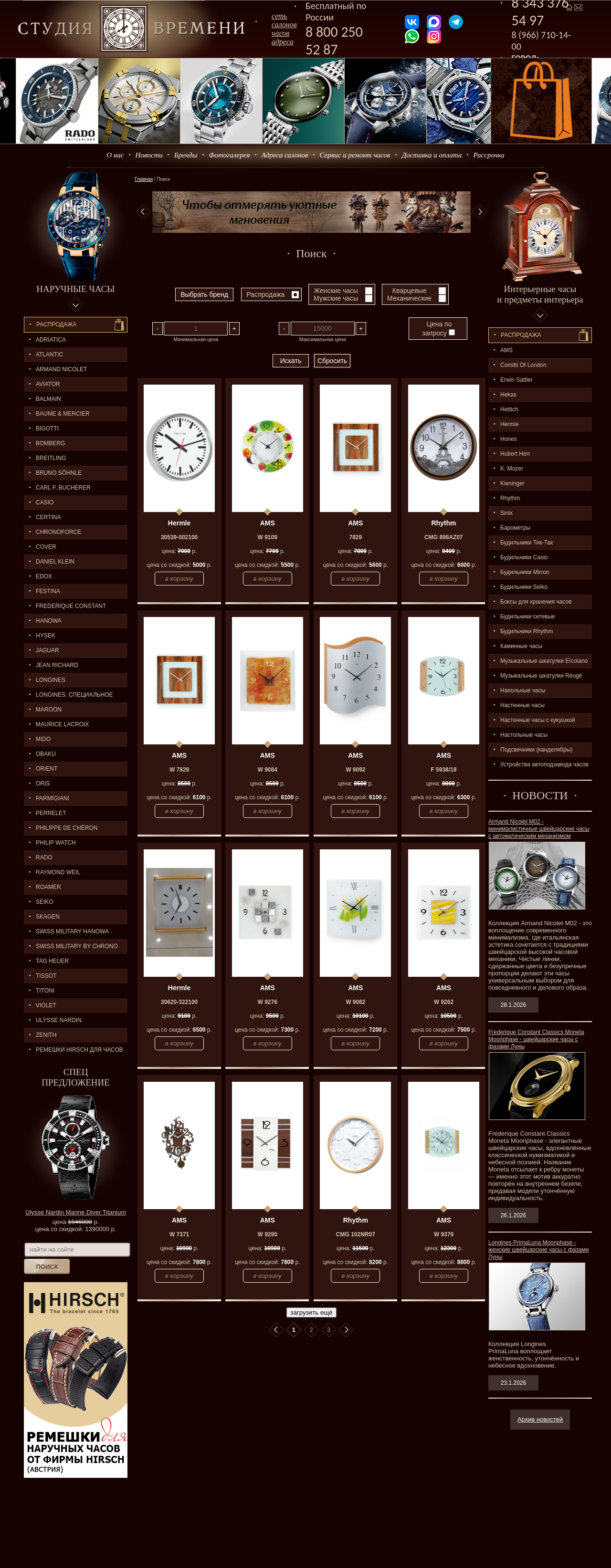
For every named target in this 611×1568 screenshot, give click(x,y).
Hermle (509, 424)
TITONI (45, 990)
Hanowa (49, 620)
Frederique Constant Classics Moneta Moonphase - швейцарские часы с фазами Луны (536, 1039)
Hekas (508, 394)
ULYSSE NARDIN (59, 1020)
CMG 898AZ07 (443, 537)
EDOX (44, 576)
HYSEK (45, 635)
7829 (355, 537)
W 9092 (355, 769)
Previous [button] (143, 212)
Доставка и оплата (432, 155)
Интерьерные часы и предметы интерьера (540, 294)
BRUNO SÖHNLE (59, 473)
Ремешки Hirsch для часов (79, 1049)
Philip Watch (56, 842)
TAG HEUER (52, 961)
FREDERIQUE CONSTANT (71, 606)
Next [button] (479, 212)
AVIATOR (48, 384)
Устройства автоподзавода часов (544, 764)
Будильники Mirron (524, 572)
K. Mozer (511, 468)
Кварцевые (409, 290)
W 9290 (267, 1234)
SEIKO (44, 902)
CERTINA (48, 517)
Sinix (506, 513)
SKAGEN (48, 916)
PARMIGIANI (52, 798)
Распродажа (56, 324)
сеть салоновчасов (284, 24)
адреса (283, 42)
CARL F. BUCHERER (63, 487)
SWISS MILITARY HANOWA (72, 931)
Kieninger (512, 483)
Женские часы (336, 290)
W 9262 (443, 1002)
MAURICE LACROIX (62, 724)
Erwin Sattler (516, 379)
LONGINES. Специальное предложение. (68, 696)
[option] (311, 212)
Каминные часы (521, 646)
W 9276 (267, 1002)
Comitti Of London (523, 365)
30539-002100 (179, 537)
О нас (115, 155)
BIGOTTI (47, 428)
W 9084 (267, 769)
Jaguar (47, 650)
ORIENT (46, 768)
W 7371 (179, 1234)
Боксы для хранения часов (536, 601)
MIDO (43, 739)
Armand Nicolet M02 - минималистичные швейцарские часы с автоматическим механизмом (539, 828)
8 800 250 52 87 (334, 40)
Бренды (185, 155)
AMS (506, 350)
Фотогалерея (229, 155)
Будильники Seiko (524, 587)
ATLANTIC (49, 354)
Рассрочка (489, 155)
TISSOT (46, 975)
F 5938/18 (443, 769)
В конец (346, 1330)
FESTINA (48, 591)
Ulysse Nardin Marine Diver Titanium (75, 1212)
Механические (409, 298)
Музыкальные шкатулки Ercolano (544, 661)
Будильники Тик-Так (526, 542)
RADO (44, 857)
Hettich (509, 409)
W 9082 (355, 1002)
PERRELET (51, 813)
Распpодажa (521, 335)
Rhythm (510, 498)
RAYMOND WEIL (58, 872)
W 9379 (443, 1234)
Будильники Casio (524, 557)
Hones (508, 439)
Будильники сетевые (527, 616)
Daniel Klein (55, 561)
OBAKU (46, 754)
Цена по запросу (438, 328)
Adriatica (51, 339)
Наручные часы (75, 289)
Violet (46, 1005)
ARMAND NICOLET (61, 369)
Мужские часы (336, 298)
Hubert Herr (515, 453)
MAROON (49, 709)
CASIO (44, 502)
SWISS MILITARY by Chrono (77, 946)
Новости (149, 155)
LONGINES (50, 680)
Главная (144, 179)
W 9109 (267, 537)
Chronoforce (58, 532)
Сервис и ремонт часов (355, 155)
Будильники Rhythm (526, 631)
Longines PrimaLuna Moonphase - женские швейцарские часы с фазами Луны (538, 1249)
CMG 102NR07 (355, 1234)
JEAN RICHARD (57, 665)
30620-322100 (179, 1002)
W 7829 (179, 769)
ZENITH (46, 1035)
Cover (46, 547)
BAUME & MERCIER (63, 413)
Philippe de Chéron (66, 828)
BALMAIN (48, 399)
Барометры (515, 527)
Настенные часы (522, 705)
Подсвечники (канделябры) (536, 749)
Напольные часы (522, 690)
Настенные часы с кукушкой (537, 720)
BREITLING (51, 458)
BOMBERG (50, 443)
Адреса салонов (285, 155)
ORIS (43, 783)
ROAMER (48, 887)
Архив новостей (540, 1419)
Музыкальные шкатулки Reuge (541, 675)
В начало (276, 1330)
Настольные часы (524, 735)
